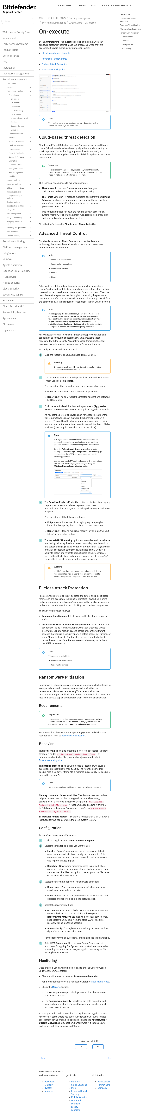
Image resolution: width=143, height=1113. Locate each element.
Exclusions (15, 130)
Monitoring (126, 49)
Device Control (20, 149)
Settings (14, 122)
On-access (15, 99)
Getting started (11, 55)
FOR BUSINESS (64, 5)
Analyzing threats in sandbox (19, 222)
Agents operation (12, 265)
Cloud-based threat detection (128, 19)
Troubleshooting (19, 235)
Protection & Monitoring (19, 91)
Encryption (13, 161)
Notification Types (100, 981)
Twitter (48, 1088)
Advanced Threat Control (130, 25)
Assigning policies (19, 184)
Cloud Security (11, 288)
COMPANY (81, 5)
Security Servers (17, 126)
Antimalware (20, 95)
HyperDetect (16, 114)
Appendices (9, 318)
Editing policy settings (15, 188)
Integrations (9, 253)
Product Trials (10, 49)
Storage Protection (16, 168)
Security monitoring (14, 241)
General (19, 87)
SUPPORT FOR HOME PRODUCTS (116, 5)
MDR (73, 1088)
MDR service (9, 276)
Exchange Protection (20, 157)
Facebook (49, 1081)
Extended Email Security (16, 271)
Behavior (125, 41)
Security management (15, 79)
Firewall (20, 137)
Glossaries (8, 324)
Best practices (19, 231)
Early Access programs (15, 44)
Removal (7, 259)
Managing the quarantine (19, 227)
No (98, 1046)
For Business (103, 1081)
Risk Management (16, 172)
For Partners (103, 1084)
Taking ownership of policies (14, 196)
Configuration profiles (19, 206)
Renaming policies (14, 192)
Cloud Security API (13, 306)
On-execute (15, 103)
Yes (81, 1046)
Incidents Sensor (15, 164)
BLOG (93, 5)
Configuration (127, 45)
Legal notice (9, 330)
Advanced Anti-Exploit (19, 118)
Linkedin (49, 1084)
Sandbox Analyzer (16, 133)
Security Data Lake (13, 294)
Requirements (128, 37)
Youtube (49, 1091)
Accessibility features (15, 312)
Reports (56, 987)
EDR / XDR (19, 210)
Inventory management (16, 73)
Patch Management (16, 145)
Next (110, 1058)
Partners (75, 1081)
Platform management (15, 247)
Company (102, 1088)
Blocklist (12, 176)
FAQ (5, 61)
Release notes (10, 38)
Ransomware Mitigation (129, 33)
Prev (43, 1058)
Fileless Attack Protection (130, 29)
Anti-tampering (17, 110)
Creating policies (13, 180)
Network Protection (20, 141)
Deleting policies (13, 202)
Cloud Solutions (79, 1084)
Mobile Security (11, 282)
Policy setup (11, 83)
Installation (9, 67)
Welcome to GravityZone (16, 32)
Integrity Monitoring (16, 153)
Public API (8, 300)
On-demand (15, 106)
